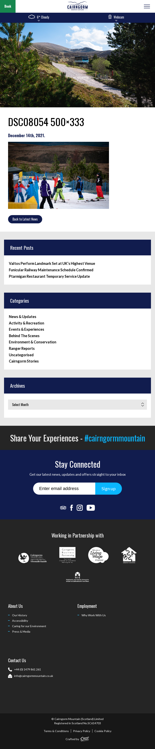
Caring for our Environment (29, 626)
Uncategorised (21, 355)
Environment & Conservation (32, 342)
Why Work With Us (94, 615)
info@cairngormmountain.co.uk (33, 676)
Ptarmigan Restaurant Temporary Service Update (49, 276)
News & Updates (22, 317)
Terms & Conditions (56, 731)
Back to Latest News (25, 219)
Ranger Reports (22, 348)
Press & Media (21, 631)
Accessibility (20, 620)
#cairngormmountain (115, 438)
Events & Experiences (26, 329)
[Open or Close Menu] (146, 6)
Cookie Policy (102, 731)
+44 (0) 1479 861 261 (27, 669)
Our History (19, 615)
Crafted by (78, 738)
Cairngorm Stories (24, 361)
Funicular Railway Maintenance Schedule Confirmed (51, 270)
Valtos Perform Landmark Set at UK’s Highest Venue (52, 263)
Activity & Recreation (26, 323)
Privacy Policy (81, 731)
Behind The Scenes (24, 336)
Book (7, 6)
